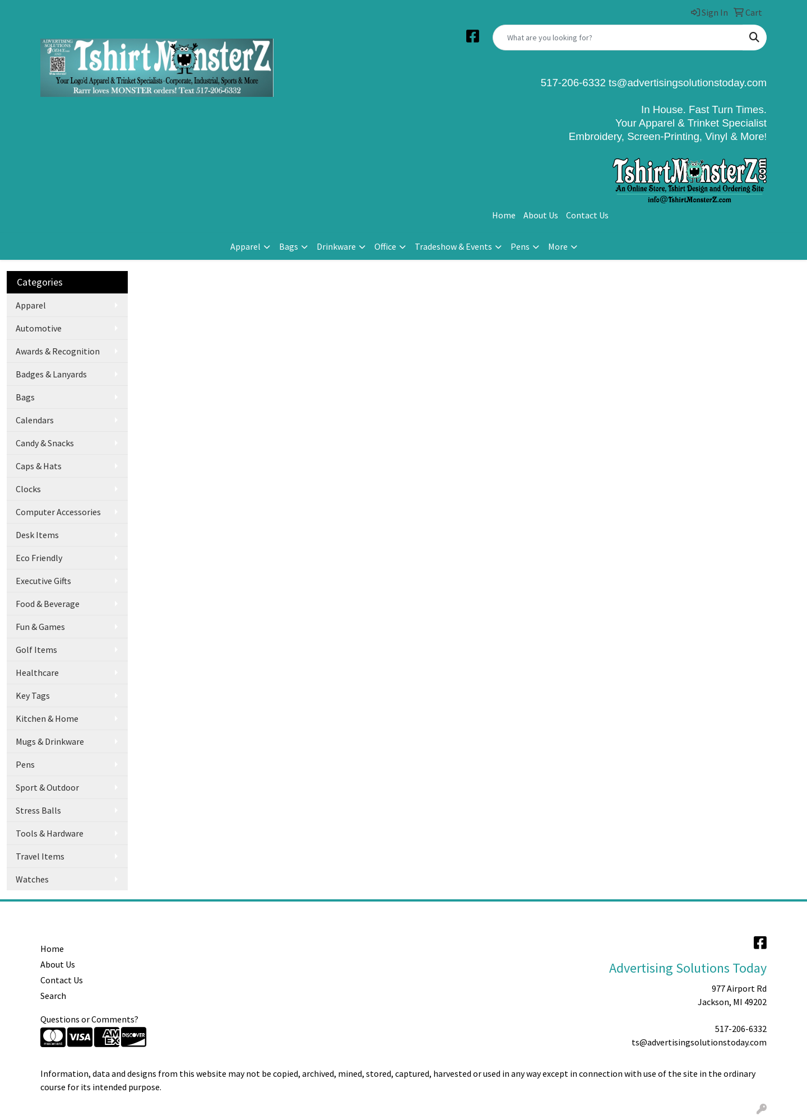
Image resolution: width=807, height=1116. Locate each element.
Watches (32, 879)
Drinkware (336, 246)
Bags (288, 246)
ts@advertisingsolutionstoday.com (686, 82)
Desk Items (37, 534)
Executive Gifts (43, 580)
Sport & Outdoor (47, 787)
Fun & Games (40, 626)
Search (53, 995)
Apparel (245, 246)
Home (504, 215)
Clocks (28, 488)
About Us (540, 215)
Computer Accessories (58, 511)
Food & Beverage (48, 603)
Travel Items (40, 856)
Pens (520, 246)
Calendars (35, 420)
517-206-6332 (741, 1028)
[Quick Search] (618, 37)
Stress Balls (38, 810)
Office (385, 246)
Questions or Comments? (89, 1019)
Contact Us (587, 215)
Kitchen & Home (47, 718)
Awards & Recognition (58, 351)
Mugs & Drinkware (50, 741)
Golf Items (36, 649)
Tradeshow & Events (453, 246)
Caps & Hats (39, 465)
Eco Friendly (39, 557)
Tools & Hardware (50, 833)
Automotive (39, 328)
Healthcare (37, 672)
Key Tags (33, 695)
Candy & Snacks (45, 443)
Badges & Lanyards (51, 374)
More (558, 246)
